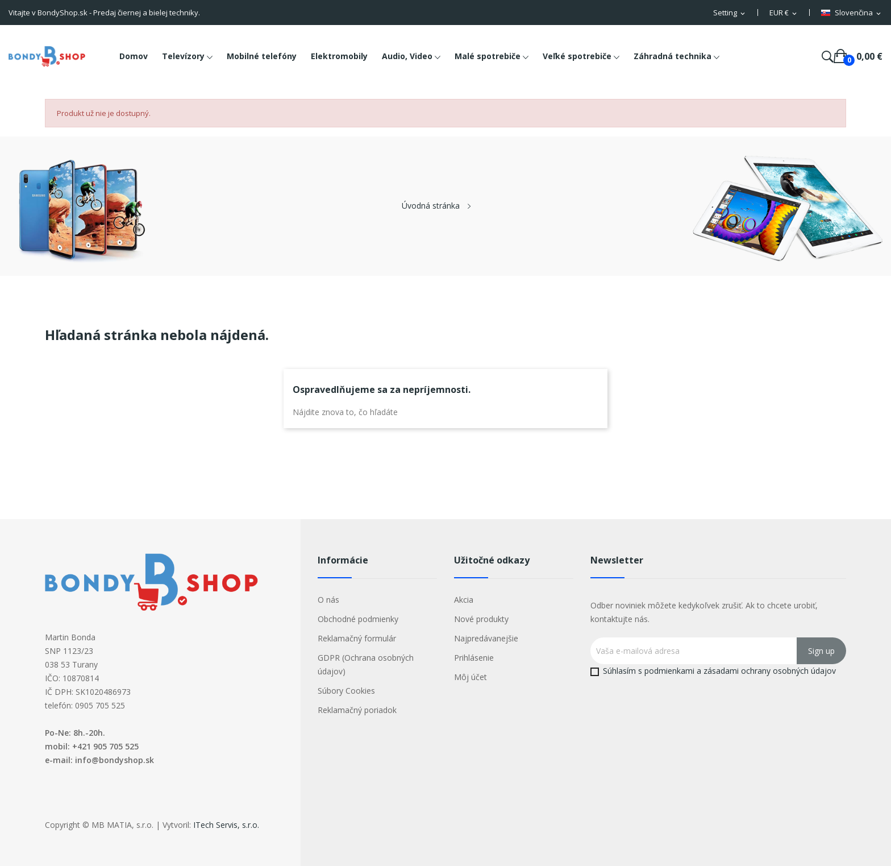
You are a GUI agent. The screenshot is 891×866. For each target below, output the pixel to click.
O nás (328, 599)
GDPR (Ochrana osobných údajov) (366, 664)
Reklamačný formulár (357, 638)
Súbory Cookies (346, 690)
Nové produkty (481, 619)
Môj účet (470, 677)
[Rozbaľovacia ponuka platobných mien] (783, 13)
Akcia (463, 599)
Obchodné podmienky (358, 619)
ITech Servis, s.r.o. (226, 824)
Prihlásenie (474, 657)
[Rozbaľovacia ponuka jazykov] (851, 13)
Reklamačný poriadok (357, 710)
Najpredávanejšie (486, 638)
